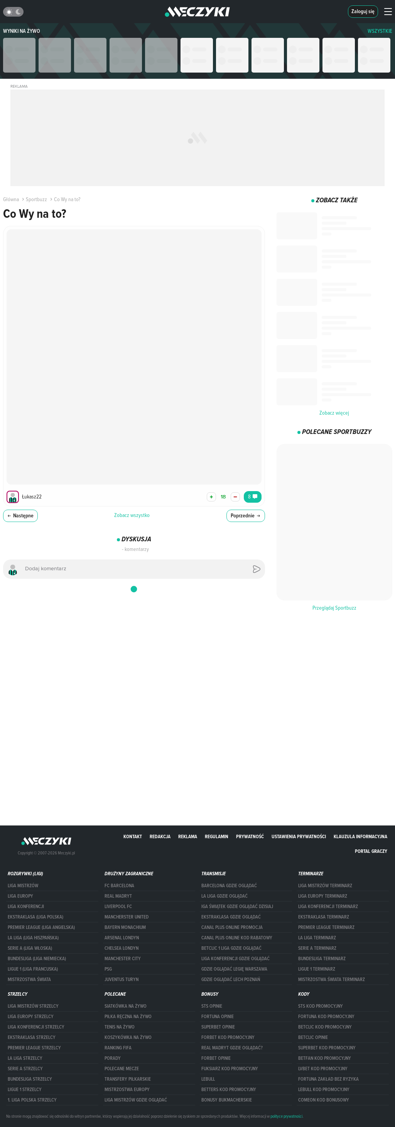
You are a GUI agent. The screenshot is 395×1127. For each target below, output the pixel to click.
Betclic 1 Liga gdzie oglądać (231, 948)
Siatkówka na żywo (126, 1006)
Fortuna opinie (217, 1016)
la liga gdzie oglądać (224, 896)
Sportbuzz (33, 199)
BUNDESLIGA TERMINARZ (322, 959)
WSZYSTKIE (380, 31)
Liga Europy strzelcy (31, 1016)
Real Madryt (118, 896)
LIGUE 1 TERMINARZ (316, 969)
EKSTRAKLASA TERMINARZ (323, 917)
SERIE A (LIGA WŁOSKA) (30, 948)
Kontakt (132, 836)
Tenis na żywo (120, 1027)
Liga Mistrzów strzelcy (33, 1006)
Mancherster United (127, 917)
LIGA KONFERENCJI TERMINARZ (328, 906)
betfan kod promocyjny (324, 1058)
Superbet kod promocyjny (327, 1048)
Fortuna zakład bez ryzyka (328, 1079)
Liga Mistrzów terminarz (325, 886)
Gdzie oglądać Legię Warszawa (234, 969)
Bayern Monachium (125, 927)
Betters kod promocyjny (228, 1089)
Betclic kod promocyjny (325, 1027)
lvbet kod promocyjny (323, 1069)
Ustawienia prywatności (299, 836)
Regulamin (216, 836)
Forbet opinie (216, 1058)
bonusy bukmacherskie (226, 1100)
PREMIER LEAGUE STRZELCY (34, 1048)
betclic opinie (313, 1037)
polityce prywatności (286, 1116)
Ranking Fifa (118, 1048)
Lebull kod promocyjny (323, 1089)
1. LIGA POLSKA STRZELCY (32, 1100)
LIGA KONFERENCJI (26, 906)
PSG (108, 969)
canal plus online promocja (232, 927)
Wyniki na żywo (21, 31)
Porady (113, 1058)
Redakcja (160, 836)
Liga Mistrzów (23, 886)
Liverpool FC (118, 906)
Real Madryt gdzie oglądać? (232, 1048)
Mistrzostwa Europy (127, 1089)
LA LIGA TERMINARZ (317, 938)
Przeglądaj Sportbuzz (334, 608)
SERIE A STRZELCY (25, 1069)
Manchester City (123, 959)
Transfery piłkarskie (128, 1079)
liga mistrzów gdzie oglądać (136, 1100)
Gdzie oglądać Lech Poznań (230, 979)
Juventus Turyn (121, 979)
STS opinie (211, 1006)
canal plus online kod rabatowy (236, 938)
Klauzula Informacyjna (360, 836)
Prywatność (250, 836)
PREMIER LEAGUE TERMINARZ (326, 927)
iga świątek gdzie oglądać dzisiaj (237, 906)
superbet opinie (218, 1027)
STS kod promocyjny (320, 1006)
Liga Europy (20, 896)
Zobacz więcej (334, 413)
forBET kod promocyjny (228, 1037)
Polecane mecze (122, 1069)
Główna (11, 199)
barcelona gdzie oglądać (229, 886)
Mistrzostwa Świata (29, 979)
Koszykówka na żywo (128, 1037)
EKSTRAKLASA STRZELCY (32, 1037)
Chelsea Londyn (121, 948)
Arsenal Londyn (122, 938)
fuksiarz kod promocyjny (229, 1069)
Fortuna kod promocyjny (326, 1016)
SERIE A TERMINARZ (317, 948)
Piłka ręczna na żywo (128, 1016)
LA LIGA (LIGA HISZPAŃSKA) (33, 938)
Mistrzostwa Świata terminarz (331, 979)
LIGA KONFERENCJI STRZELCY (36, 1027)
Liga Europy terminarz (322, 896)
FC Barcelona (119, 886)
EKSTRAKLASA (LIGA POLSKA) (35, 917)
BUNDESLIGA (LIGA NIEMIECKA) (37, 959)
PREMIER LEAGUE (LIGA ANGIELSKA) (41, 927)
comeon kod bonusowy (323, 1100)
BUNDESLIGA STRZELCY (30, 1079)
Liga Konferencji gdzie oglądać (235, 959)
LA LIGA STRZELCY (25, 1058)
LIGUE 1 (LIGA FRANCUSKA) (33, 969)
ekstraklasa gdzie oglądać (231, 917)
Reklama (187, 836)
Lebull (208, 1079)
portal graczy (371, 851)
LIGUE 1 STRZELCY (25, 1089)
